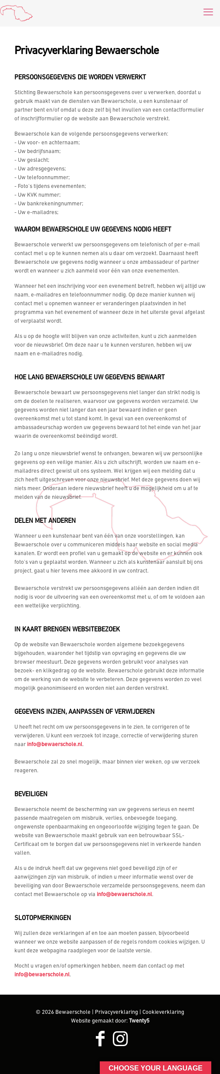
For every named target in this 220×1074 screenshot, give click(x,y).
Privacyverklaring (116, 1012)
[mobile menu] (208, 13)
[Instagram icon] (120, 1040)
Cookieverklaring (163, 1012)
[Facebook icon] (100, 1040)
